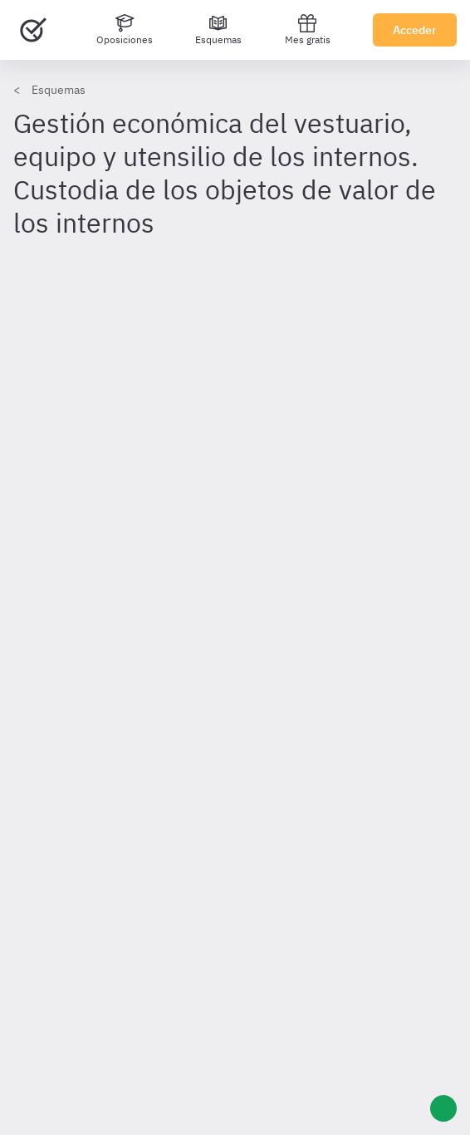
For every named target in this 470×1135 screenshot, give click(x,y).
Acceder (415, 29)
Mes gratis (307, 29)
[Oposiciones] (124, 30)
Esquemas (59, 89)
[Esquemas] (218, 30)
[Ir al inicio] (33, 30)
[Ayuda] (443, 1108)
